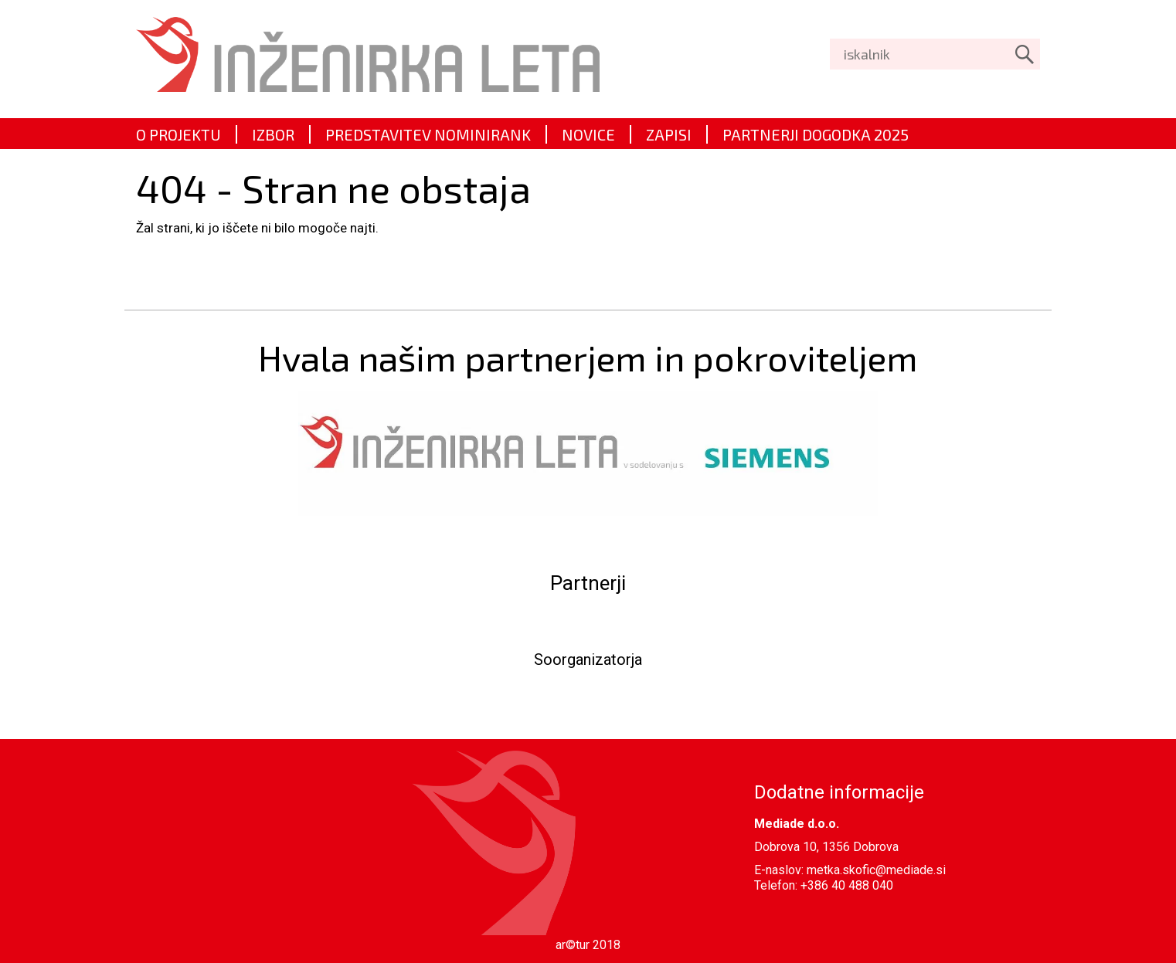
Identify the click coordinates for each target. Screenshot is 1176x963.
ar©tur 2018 (588, 945)
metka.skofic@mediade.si (876, 870)
